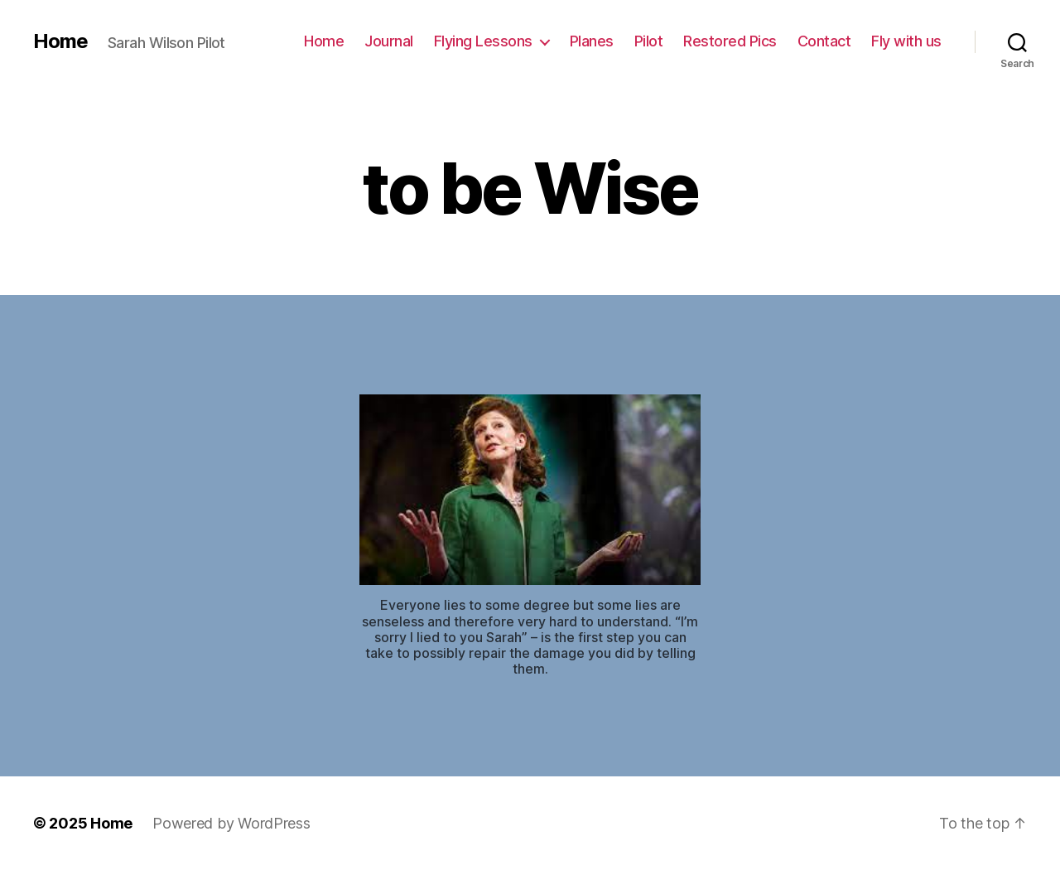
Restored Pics (730, 41)
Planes (592, 41)
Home (60, 41)
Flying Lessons (483, 41)
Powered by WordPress (231, 823)
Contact (824, 41)
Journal (388, 41)
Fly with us (906, 41)
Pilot (648, 41)
